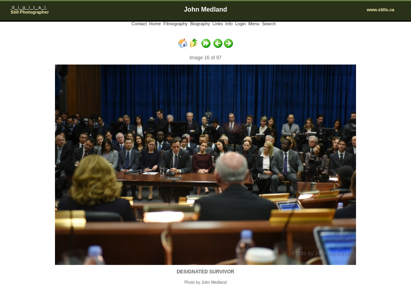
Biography (200, 23)
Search (269, 23)
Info (228, 23)
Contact (139, 23)
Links (217, 23)
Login (240, 23)
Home (155, 23)
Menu (254, 23)
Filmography (175, 23)
